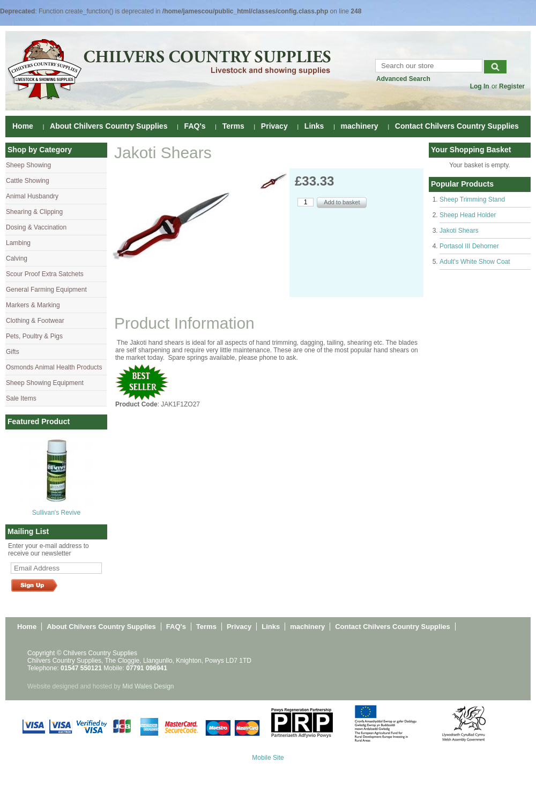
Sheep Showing (28, 165)
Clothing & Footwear (35, 320)
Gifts (12, 352)
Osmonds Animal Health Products (54, 367)
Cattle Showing (27, 180)
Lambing (18, 243)
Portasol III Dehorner (469, 246)
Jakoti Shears (459, 230)
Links (314, 126)
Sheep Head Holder (468, 215)
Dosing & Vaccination (36, 227)
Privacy (274, 126)
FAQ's (195, 126)
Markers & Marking (33, 305)
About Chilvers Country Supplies (108, 126)
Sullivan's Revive (56, 512)
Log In (479, 86)
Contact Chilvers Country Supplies (457, 126)
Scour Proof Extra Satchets (45, 274)
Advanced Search (403, 79)
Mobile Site (268, 757)
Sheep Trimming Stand (472, 199)
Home (22, 126)
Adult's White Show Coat (475, 261)
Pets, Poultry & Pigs (34, 336)
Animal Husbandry (32, 196)
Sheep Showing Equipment (45, 383)
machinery (359, 126)
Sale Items (21, 398)
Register (512, 86)
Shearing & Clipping (34, 212)
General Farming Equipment (46, 289)
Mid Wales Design (148, 686)
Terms (233, 126)
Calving (16, 258)
